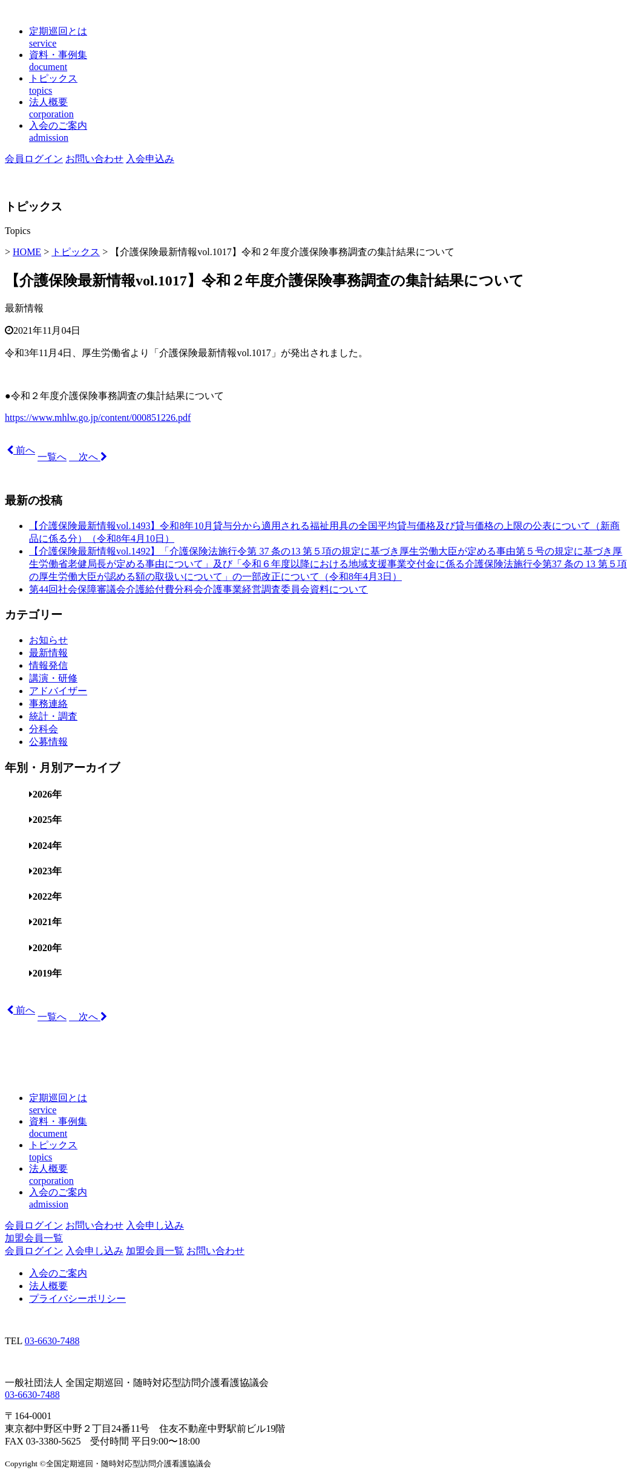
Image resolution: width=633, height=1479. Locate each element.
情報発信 (48, 665)
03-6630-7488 (52, 1341)
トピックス (75, 252)
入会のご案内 (58, 1273)
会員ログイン (34, 159)
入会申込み (150, 159)
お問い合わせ (94, 159)
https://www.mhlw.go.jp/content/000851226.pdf (98, 417)
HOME (27, 252)
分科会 (43, 729)
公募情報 (48, 741)
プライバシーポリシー (77, 1298)
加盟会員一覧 (34, 1238)
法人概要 (48, 1286)
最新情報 (24, 308)
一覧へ (52, 457)
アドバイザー (58, 691)
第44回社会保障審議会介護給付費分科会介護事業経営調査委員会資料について (198, 589)
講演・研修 (53, 678)
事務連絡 (48, 703)
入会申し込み (155, 1225)
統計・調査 (53, 716)
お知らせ (48, 640)
